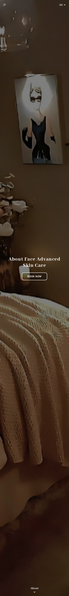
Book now (34, 276)
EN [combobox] (61, 4)
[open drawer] (4, 5)
